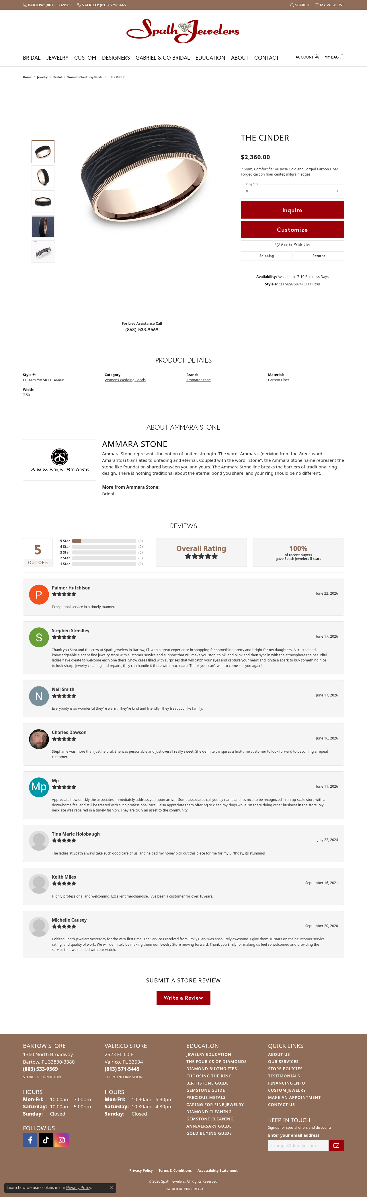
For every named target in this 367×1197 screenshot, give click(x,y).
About (240, 57)
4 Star (65, 546)
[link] (47, 5)
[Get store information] (42, 1077)
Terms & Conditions (175, 1170)
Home (27, 77)
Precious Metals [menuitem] (206, 1097)
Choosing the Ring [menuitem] (209, 1076)
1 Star (65, 563)
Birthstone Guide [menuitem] (207, 1083)
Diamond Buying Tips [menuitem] (211, 1068)
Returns (319, 256)
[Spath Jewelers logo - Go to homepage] (183, 31)
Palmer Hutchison (71, 588)
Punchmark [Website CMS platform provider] (194, 1189)
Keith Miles (64, 877)
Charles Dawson (69, 732)
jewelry (42, 77)
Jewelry (57, 57)
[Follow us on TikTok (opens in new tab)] (46, 1140)
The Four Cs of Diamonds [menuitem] (216, 1061)
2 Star (65, 558)
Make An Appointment (294, 1097)
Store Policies (285, 1068)
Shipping (266, 256)
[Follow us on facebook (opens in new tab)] (30, 1140)
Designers (116, 57)
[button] (299, 5)
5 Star (65, 540)
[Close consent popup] (111, 1188)
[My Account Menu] (307, 56)
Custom (85, 57)
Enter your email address (293, 1135)
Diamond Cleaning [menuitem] (209, 1111)
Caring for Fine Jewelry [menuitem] (215, 1104)
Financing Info (286, 1083)
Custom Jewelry (287, 1090)
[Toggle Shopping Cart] (334, 56)
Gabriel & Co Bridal (163, 57)
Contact (266, 57)
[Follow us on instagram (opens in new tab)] (61, 1140)
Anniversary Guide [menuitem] (209, 1126)
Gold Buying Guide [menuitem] (209, 1133)
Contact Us (281, 1104)
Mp (55, 780)
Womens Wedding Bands (85, 77)
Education (210, 57)
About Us (279, 1054)
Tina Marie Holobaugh (76, 834)
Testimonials (284, 1076)
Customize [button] (292, 229)
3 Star (65, 552)
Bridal (31, 57)
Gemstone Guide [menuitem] (205, 1090)
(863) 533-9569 (142, 329)
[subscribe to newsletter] (336, 1145)
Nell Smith (63, 689)
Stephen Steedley (70, 630)
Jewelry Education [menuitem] (208, 1054)
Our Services (283, 1061)
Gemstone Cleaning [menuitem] (210, 1119)
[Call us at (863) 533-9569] (40, 1069)
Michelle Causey (69, 920)
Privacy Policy (141, 1170)
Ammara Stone (198, 379)
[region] (143, 201)
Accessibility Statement (218, 1170)
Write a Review (183, 997)
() (140, 540)
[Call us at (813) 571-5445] (122, 1069)
